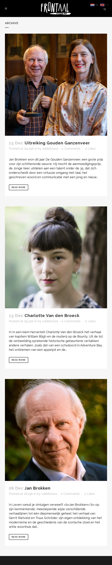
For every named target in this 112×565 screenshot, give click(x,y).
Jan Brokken (37, 488)
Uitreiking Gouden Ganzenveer (57, 142)
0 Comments (71, 148)
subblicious (50, 148)
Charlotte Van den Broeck (52, 315)
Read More (19, 187)
